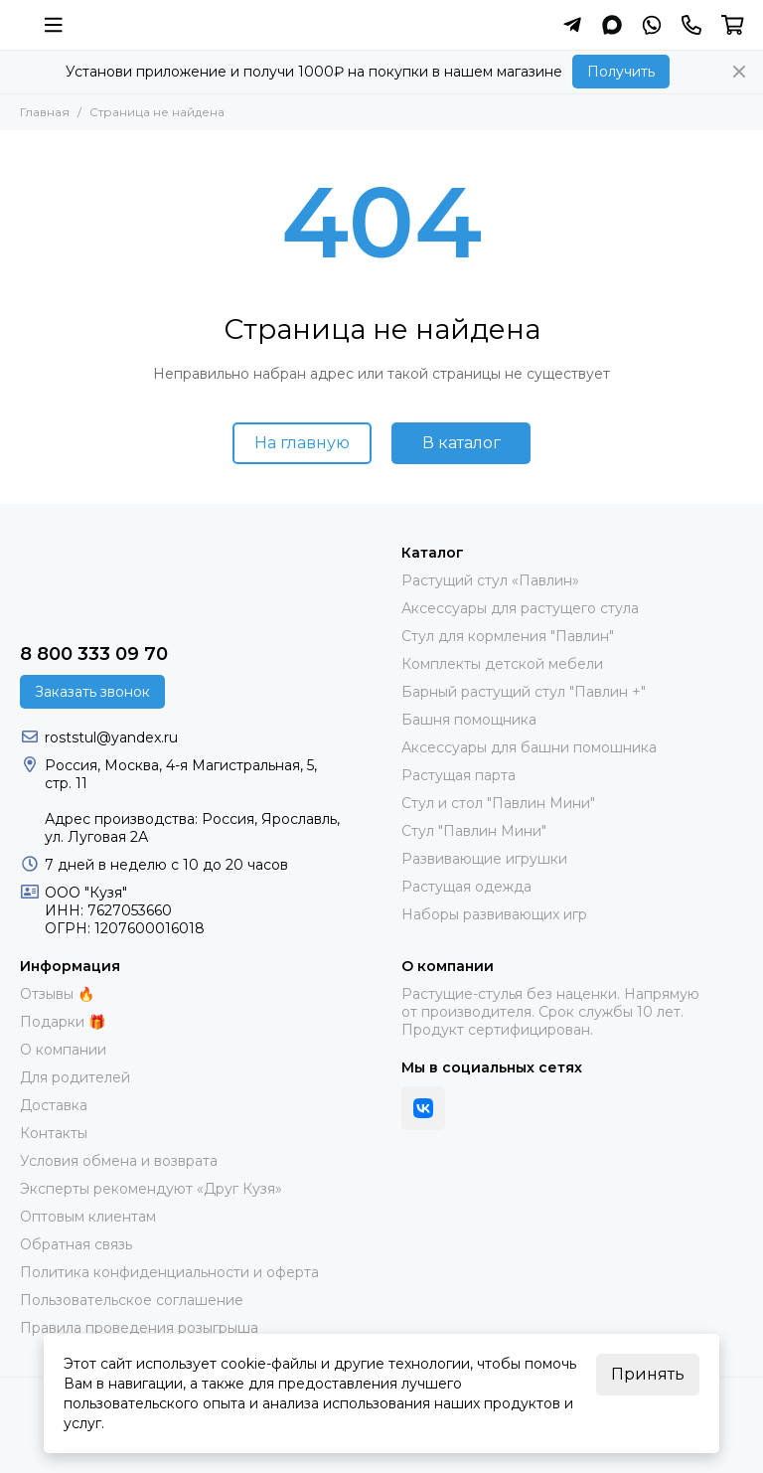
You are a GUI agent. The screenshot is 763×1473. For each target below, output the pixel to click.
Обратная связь (76, 1244)
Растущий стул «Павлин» (490, 580)
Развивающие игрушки (484, 859)
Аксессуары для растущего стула (520, 608)
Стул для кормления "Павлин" (507, 636)
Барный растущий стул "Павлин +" (523, 692)
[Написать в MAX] (612, 25)
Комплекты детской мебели (502, 664)
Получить (621, 72)
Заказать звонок (92, 692)
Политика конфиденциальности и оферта (169, 1272)
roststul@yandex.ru (111, 737)
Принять (648, 1374)
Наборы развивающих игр (494, 914)
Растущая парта (458, 775)
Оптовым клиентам (88, 1217)
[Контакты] (691, 25)
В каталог (461, 442)
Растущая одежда (466, 887)
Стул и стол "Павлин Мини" (498, 803)
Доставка (53, 1105)
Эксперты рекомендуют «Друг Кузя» (151, 1189)
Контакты (53, 1133)
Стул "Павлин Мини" (473, 831)
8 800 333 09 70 (94, 654)
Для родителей (75, 1077)
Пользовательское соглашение (131, 1300)
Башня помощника (468, 720)
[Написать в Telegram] (572, 25)
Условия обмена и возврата (119, 1161)
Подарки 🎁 (62, 1022)
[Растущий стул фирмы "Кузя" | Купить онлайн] (19, 25)
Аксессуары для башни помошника (529, 747)
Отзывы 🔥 (57, 994)
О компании (63, 1050)
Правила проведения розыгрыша (139, 1328)
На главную (302, 442)
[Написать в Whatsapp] (652, 25)
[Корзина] (732, 25)
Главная (45, 111)
